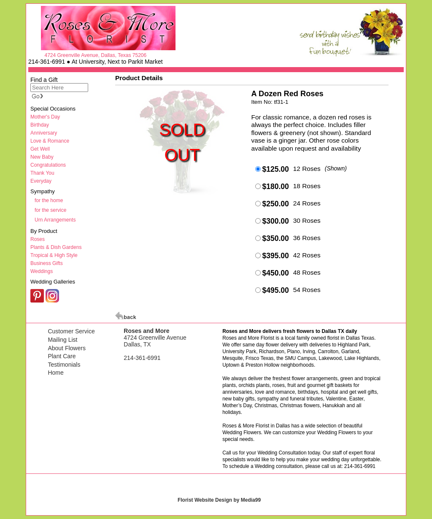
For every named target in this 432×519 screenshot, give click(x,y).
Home (55, 372)
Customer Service (71, 331)
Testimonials (64, 364)
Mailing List (62, 339)
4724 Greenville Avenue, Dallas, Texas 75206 (95, 55)
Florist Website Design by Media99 (219, 500)
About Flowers (66, 348)
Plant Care (62, 356)
